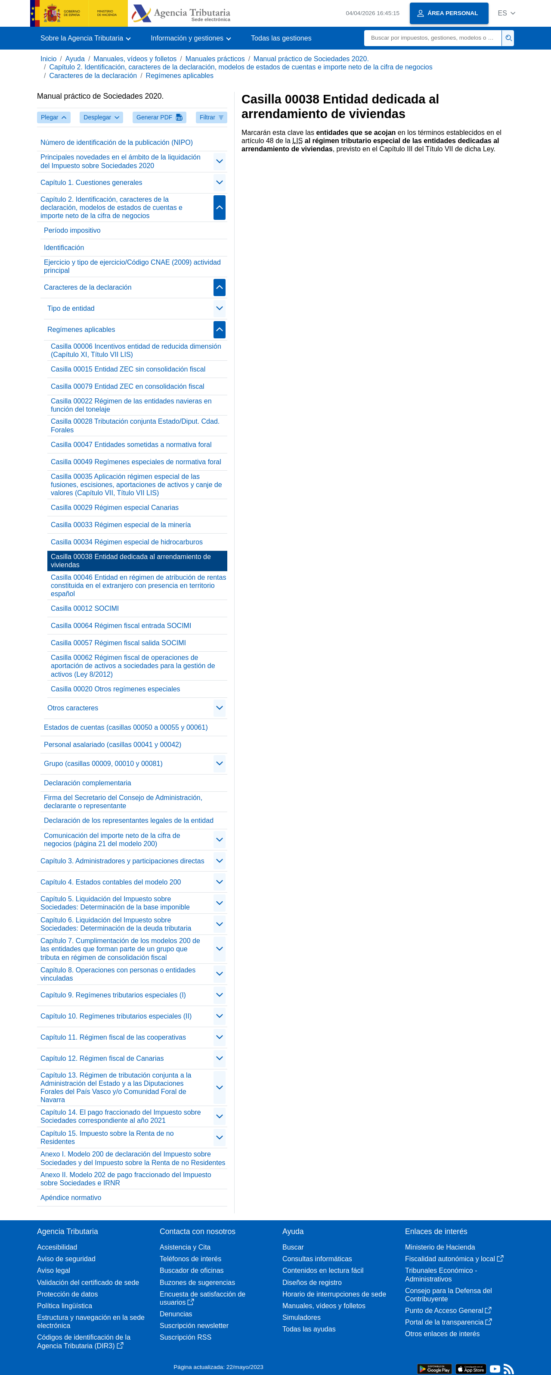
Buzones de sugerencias (197, 1282)
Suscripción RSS (185, 1337)
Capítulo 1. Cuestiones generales (91, 182)
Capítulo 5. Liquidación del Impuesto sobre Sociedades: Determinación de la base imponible (115, 903)
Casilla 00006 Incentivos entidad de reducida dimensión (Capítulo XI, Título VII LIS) (136, 350)
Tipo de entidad (71, 308)
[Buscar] (433, 38)
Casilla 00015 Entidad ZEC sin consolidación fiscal (128, 369)
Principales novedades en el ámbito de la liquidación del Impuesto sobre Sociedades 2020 (120, 161)
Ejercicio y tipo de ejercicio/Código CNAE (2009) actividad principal (132, 266)
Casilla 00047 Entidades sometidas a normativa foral (131, 444)
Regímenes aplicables (180, 75)
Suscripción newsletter (194, 1325)
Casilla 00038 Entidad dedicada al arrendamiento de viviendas (131, 561)
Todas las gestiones (281, 38)
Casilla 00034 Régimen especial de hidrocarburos (127, 542)
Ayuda (75, 58)
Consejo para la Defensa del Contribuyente (448, 1295)
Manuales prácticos (215, 58)
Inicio (48, 58)
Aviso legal (53, 1270)
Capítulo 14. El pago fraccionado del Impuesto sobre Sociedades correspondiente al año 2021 (120, 1116)
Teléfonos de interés (190, 1258)
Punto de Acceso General (448, 1310)
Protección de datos (67, 1294)
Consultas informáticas (317, 1258)
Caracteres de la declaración (93, 75)
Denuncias (176, 1314)
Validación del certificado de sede (88, 1282)
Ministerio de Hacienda (440, 1247)
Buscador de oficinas (192, 1270)
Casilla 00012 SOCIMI (85, 608)
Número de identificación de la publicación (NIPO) (116, 142)
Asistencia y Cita (185, 1247)
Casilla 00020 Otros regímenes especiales (115, 689)
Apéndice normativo (70, 1197)
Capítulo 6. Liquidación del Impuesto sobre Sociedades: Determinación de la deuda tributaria (115, 924)
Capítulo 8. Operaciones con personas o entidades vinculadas (117, 974)
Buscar (293, 1247)
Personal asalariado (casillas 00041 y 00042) (112, 744)
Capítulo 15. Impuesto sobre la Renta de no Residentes (107, 1137)
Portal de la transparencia (448, 1322)
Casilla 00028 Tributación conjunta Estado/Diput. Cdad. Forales (135, 425)
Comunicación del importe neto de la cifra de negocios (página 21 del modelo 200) (112, 839)
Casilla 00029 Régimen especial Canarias (115, 507)
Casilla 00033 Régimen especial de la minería (121, 524)
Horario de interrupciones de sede (334, 1294)
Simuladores (301, 1317)
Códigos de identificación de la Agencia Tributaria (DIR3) (83, 1341)
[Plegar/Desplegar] (220, 161)
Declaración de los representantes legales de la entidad (129, 820)
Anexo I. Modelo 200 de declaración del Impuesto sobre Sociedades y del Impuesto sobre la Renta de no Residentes (133, 1158)
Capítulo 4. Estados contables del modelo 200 (110, 882)
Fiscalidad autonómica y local (454, 1258)
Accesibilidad (57, 1247)
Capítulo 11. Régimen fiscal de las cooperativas (113, 1037)
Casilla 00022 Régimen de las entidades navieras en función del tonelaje (131, 405)
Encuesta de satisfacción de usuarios (202, 1298)
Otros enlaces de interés (442, 1334)
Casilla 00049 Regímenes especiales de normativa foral (136, 462)
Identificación (64, 247)
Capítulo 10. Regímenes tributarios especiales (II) (116, 1016)
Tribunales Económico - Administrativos (441, 1274)
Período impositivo (72, 230)
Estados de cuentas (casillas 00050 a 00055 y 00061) (126, 727)
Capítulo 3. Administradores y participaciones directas (122, 861)
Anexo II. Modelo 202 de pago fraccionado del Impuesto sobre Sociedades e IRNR (125, 1179)
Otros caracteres (72, 708)
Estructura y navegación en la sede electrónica (91, 1321)
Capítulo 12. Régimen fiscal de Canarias (102, 1058)
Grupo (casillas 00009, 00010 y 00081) (103, 763)
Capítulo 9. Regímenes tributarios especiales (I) (113, 995)
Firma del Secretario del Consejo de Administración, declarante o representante (123, 801)
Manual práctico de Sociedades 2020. (311, 58)
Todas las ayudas (309, 1329)
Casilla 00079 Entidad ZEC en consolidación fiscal (127, 386)
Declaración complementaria (87, 783)
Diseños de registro (312, 1282)
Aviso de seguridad (66, 1258)
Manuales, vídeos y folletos (134, 58)
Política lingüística (64, 1305)
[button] (506, 13)
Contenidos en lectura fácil (323, 1270)
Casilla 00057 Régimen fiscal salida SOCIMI (118, 643)
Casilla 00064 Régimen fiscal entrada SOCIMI (121, 625)
